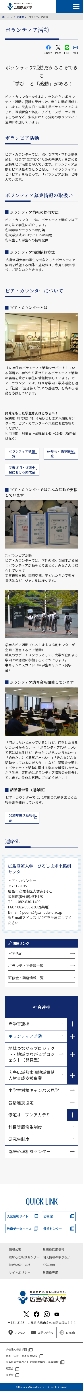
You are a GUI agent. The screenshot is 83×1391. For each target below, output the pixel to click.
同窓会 (10, 1368)
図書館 (48, 1216)
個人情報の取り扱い (57, 1257)
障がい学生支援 (20, 1265)
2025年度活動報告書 (22, 817)
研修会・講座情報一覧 (26, 977)
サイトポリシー (20, 1272)
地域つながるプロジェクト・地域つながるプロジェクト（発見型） (31, 1054)
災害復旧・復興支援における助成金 (22, 469)
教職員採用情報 (53, 1249)
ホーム (6, 17)
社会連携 (19, 17)
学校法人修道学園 (16, 1349)
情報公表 (15, 1249)
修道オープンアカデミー (31, 1115)
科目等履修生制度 (25, 1127)
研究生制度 (18, 1139)
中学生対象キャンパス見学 (33, 1090)
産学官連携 (18, 1024)
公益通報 (49, 1265)
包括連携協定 (21, 1102)
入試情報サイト (18, 1216)
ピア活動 (15, 953)
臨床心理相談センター (29, 1151)
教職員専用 (50, 1272)
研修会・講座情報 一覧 (60, 453)
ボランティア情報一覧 (25, 965)
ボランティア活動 (25, 1036)
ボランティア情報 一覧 (22, 453)
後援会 (10, 1374)
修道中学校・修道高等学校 (21, 1356)
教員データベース (19, 1228)
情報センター (52, 1228)
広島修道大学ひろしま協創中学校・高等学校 (32, 1362)
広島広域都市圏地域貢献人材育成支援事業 (31, 1075)
